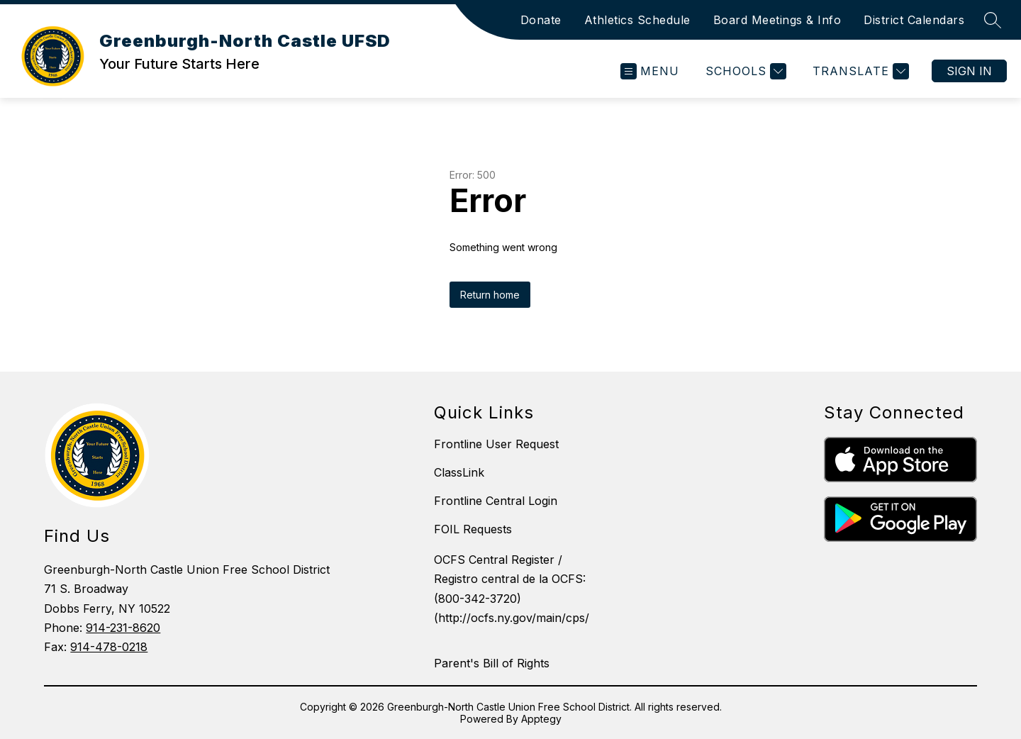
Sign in (969, 71)
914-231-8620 (123, 628)
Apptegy (541, 719)
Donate (541, 20)
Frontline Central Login (495, 501)
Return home (490, 295)
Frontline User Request (496, 444)
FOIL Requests (473, 529)
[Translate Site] (859, 71)
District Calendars (914, 20)
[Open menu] (649, 71)
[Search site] (992, 19)
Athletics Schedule (637, 20)
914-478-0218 (108, 647)
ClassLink (459, 472)
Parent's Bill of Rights (491, 663)
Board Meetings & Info (777, 20)
